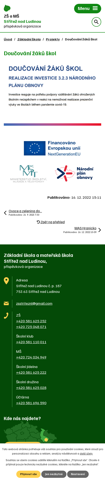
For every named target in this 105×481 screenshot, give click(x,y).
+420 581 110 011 (31, 341)
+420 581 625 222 (31, 372)
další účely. (86, 453)
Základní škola (29, 39)
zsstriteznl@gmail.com (34, 303)
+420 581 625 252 (31, 320)
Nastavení (78, 474)
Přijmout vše (28, 474)
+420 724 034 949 (31, 357)
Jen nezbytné (54, 474)
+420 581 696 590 (31, 402)
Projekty (53, 39)
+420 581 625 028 (31, 387)
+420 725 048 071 (31, 326)
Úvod (8, 39)
